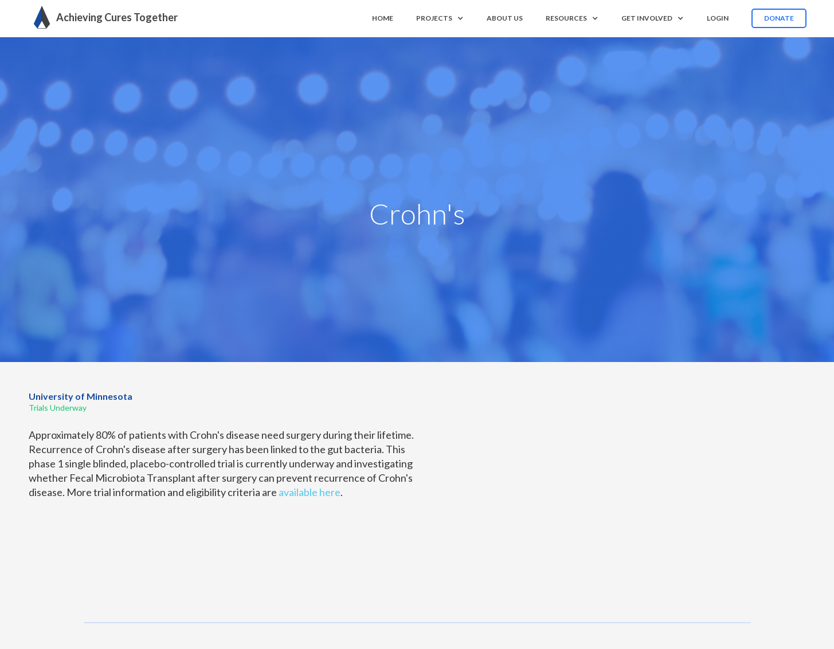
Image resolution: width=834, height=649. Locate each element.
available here (309, 492)
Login (718, 18)
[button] (440, 18)
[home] (103, 17)
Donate (779, 18)
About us (505, 18)
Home (382, 18)
